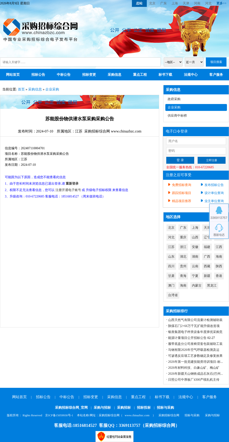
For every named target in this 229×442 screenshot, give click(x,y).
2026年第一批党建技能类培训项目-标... (195, 361)
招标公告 (38, 74)
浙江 (183, 247)
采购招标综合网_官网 (71, 407)
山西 (195, 237)
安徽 (195, 247)
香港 (219, 276)
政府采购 (174, 99)
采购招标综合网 (168, 415)
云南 (195, 266)
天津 (186, 3)
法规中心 (191, 74)
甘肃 (171, 276)
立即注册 (211, 160)
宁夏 (195, 276)
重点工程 (140, 74)
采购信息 (114, 74)
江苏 (171, 247)
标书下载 (165, 74)
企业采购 (52, 89)
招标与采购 (165, 407)
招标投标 (144, 407)
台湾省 (173, 295)
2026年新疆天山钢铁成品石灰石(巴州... (195, 373)
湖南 (195, 256)
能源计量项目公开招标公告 (187, 338)
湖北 (183, 256)
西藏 (207, 266)
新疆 (207, 276)
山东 (171, 256)
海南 (219, 256)
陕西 (219, 266)
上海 (175, 3)
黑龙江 (212, 285)
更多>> (221, 3)
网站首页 (13, 74)
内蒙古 (197, 285)
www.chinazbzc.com (137, 415)
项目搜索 (216, 62)
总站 (139, 3)
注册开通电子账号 (68, 190)
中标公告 (64, 74)
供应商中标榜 (177, 115)
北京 (152, 3)
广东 (163, 3)
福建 (207, 247)
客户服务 (216, 74)
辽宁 (207, 237)
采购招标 (124, 407)
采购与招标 (102, 407)
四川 (171, 266)
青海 (183, 276)
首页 (21, 89)
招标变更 (89, 74)
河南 (197, 3)
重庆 (183, 237)
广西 (207, 256)
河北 (208, 3)
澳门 (171, 285)
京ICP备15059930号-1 (59, 415)
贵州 (183, 266)
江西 (219, 247)
